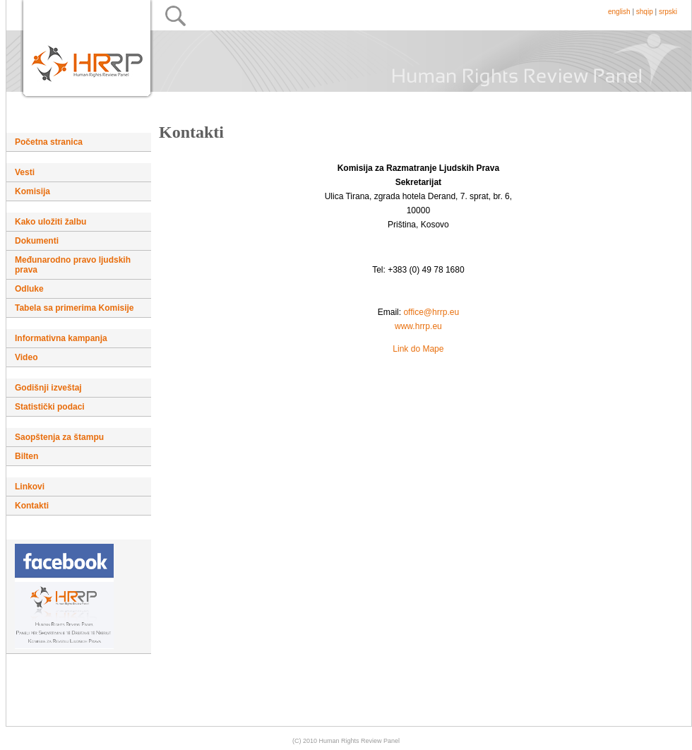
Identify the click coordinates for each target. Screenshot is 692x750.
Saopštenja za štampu (59, 437)
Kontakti (32, 506)
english (619, 12)
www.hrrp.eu (418, 326)
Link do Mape (418, 349)
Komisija (32, 191)
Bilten (26, 456)
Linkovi (29, 487)
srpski (668, 12)
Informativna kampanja (61, 338)
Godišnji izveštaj (48, 388)
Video (26, 357)
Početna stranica (49, 142)
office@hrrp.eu (431, 312)
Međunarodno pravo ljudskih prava (73, 265)
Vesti (25, 172)
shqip (644, 12)
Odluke (29, 289)
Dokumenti (37, 241)
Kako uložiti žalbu (50, 222)
